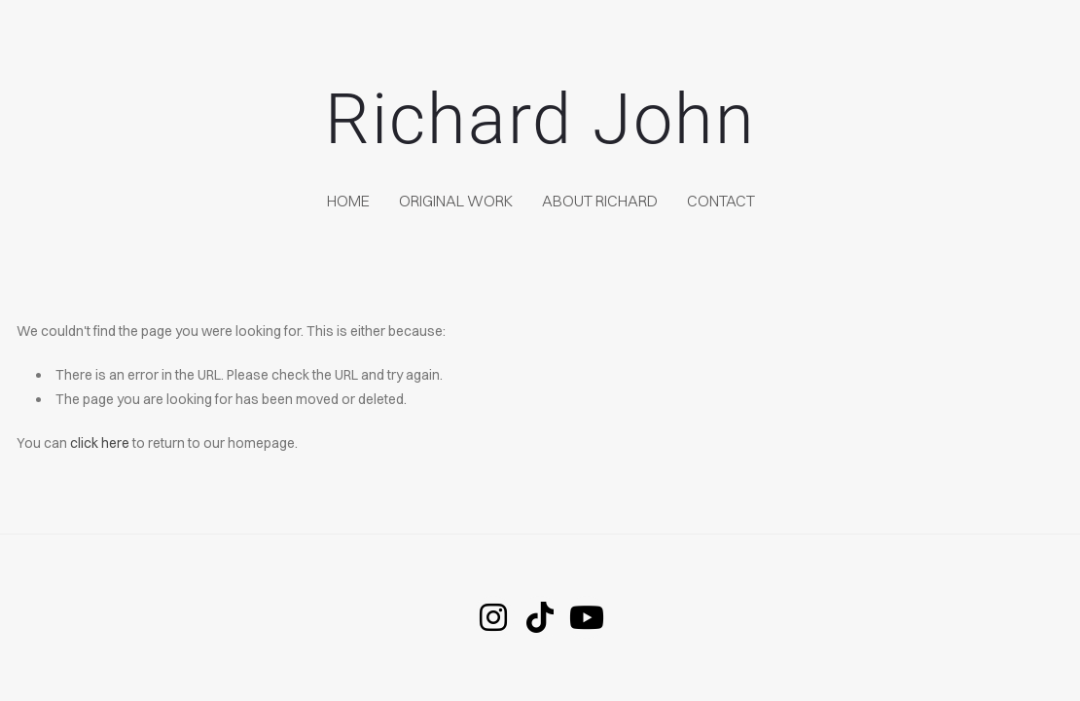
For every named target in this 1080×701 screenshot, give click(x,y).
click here (99, 443)
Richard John (540, 119)
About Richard (600, 200)
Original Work (456, 200)
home (348, 200)
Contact (721, 200)
